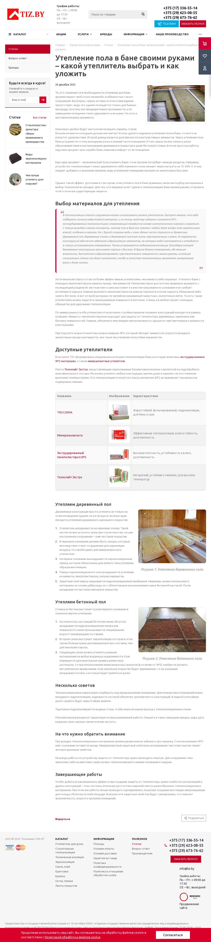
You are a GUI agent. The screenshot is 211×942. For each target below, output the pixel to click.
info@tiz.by (187, 868)
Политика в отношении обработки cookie (108, 873)
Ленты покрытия (66, 885)
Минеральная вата (70, 435)
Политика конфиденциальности (107, 864)
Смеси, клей (62, 866)
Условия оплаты (104, 848)
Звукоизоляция (65, 861)
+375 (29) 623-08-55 (180, 12)
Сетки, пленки (64, 880)
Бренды (106, 34)
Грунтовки (61, 871)
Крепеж (60, 876)
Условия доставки (105, 853)
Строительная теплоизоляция (65, 850)
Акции (61, 34)
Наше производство (172, 34)
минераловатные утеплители (106, 361)
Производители (142, 853)
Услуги (83, 34)
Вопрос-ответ (141, 848)
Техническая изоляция (69, 857)
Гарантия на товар (105, 858)
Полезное (139, 838)
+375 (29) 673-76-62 (180, 17)
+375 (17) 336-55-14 (180, 8)
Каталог (19, 34)
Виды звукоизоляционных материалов (38, 158)
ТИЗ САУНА (64, 412)
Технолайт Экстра (76, 369)
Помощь (99, 843)
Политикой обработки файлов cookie (72, 937)
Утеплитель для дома (69, 843)
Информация (134, 34)
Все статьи (39, 117)
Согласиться (173, 935)
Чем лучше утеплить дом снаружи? (34, 179)
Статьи (136, 843)
